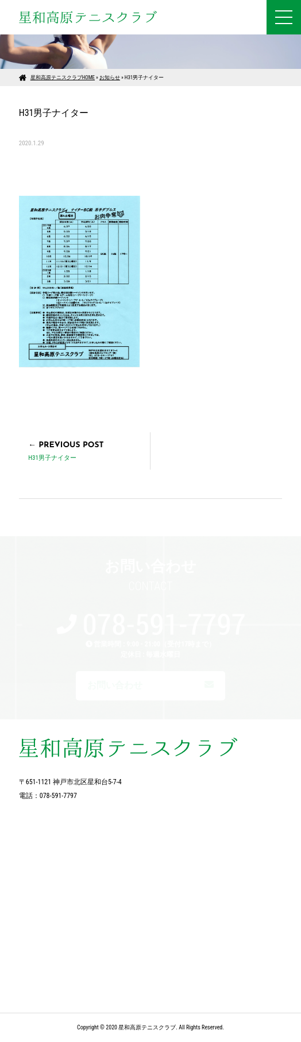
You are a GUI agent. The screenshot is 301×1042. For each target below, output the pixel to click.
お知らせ (109, 77)
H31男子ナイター (52, 458)
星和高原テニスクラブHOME (62, 77)
